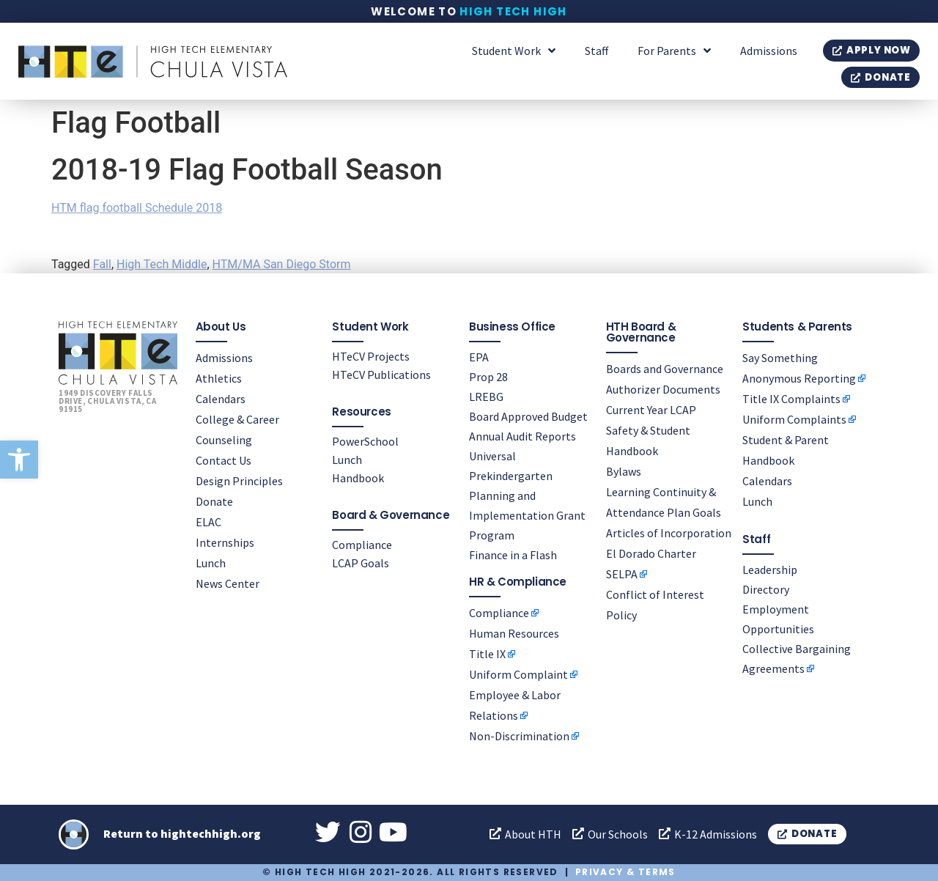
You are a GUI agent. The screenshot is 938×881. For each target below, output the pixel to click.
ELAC (208, 522)
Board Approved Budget (528, 416)
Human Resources (514, 632)
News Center (227, 583)
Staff (596, 50)
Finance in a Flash (513, 555)
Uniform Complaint (518, 673)
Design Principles (239, 480)
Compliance (362, 544)
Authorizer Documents (663, 389)
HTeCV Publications (381, 374)
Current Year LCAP (651, 409)
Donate (214, 501)
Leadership (769, 569)
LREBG (486, 396)
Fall (102, 264)
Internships (225, 542)
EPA (479, 357)
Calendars (220, 398)
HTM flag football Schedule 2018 (136, 208)
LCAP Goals (360, 563)
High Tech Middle (162, 264)
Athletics (219, 378)
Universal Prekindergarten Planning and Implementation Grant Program (527, 495)
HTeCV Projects (371, 356)
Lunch (211, 563)
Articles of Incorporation (668, 533)
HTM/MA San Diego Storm (282, 264)
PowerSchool (365, 441)
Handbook (358, 478)
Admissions (768, 50)
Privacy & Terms (625, 872)
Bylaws (623, 471)
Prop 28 (488, 376)
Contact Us (223, 460)
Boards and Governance (664, 368)
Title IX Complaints (791, 398)
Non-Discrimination (519, 735)
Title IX (487, 653)
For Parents (674, 50)
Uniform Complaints (794, 419)
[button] (19, 459)
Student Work (513, 50)
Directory (765, 589)
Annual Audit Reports (522, 436)
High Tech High (513, 11)
